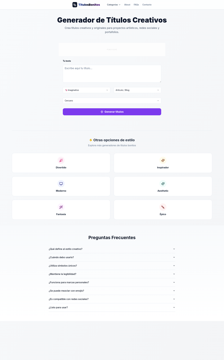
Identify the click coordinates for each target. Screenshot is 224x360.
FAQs (136, 4)
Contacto (147, 4)
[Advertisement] (112, 49)
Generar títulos (112, 111)
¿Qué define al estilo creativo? (112, 248)
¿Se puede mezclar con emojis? (112, 290)
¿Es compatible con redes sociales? (112, 299)
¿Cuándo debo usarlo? (112, 257)
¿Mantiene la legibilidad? (112, 274)
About (127, 4)
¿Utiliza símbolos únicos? (112, 265)
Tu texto (67, 61)
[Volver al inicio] (86, 4)
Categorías (114, 4)
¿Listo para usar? (112, 307)
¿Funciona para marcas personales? (112, 282)
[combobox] (86, 90)
